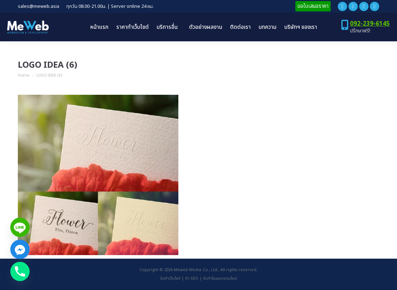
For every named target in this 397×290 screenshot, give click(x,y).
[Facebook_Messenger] (20, 249)
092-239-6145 (370, 24)
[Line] (20, 227)
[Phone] (20, 271)
